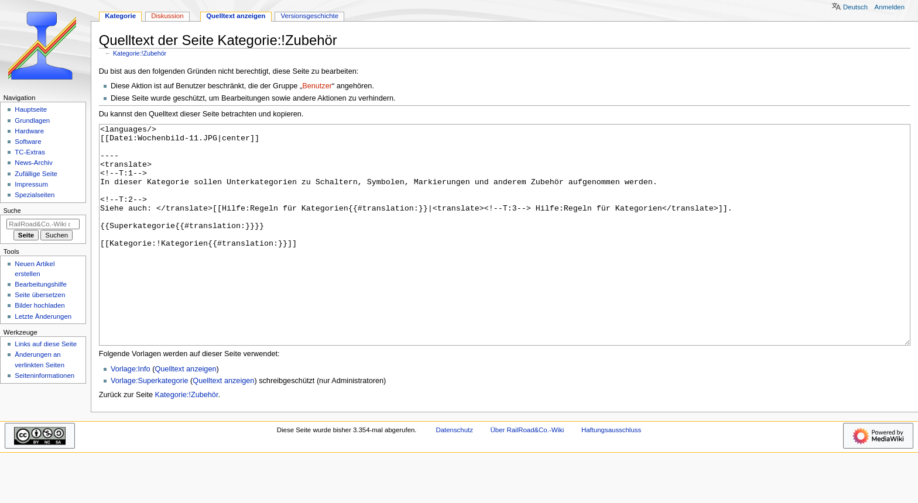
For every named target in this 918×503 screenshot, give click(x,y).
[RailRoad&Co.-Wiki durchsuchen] (43, 224)
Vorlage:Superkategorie (150, 425)
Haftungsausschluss (611, 473)
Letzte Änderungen (43, 316)
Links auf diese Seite (46, 343)
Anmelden (890, 7)
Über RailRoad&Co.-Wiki (527, 473)
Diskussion (167, 15)
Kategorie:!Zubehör (139, 53)
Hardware (29, 131)
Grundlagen (32, 120)
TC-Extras (30, 152)
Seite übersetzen (40, 294)
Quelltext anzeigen (185, 413)
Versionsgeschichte (309, 15)
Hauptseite (31, 109)
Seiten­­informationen (44, 375)
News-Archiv (33, 162)
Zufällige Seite (36, 173)
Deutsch (855, 7)
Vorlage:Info (130, 413)
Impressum (31, 184)
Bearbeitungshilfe (41, 284)
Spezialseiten (34, 194)
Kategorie (120, 15)
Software (28, 141)
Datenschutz (454, 473)
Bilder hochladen (39, 305)
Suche (12, 210)
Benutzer (317, 86)
